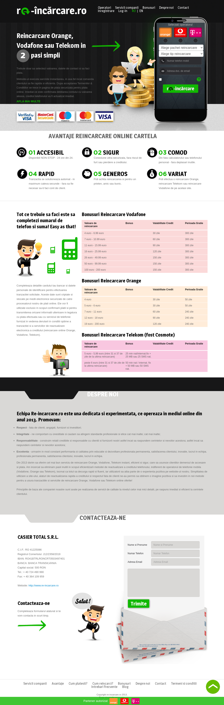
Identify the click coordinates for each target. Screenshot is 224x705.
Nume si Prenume (137, 544)
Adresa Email (135, 562)
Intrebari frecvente (104, 687)
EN (141, 11)
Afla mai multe (28, 101)
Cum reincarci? (102, 683)
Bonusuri (149, 7)
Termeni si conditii (184, 683)
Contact (183, 7)
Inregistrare (106, 11)
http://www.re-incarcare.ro (43, 585)
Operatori (104, 7)
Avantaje (58, 683)
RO (134, 11)
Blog (125, 687)
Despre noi (166, 7)
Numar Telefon (136, 553)
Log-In (122, 11)
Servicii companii (127, 7)
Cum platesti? (78, 683)
